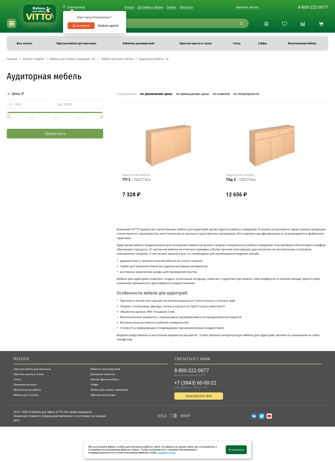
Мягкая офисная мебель (105, 379)
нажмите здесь (166, 452)
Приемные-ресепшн (25, 384)
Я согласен (236, 449)
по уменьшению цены (192, 94)
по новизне (221, 94)
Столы (17, 379)
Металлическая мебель (27, 389)
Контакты (186, 7)
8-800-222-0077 (313, 7)
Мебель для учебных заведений (109, 389)
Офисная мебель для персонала (32, 369)
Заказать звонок (247, 7)
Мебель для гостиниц (26, 395)
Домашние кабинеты (103, 374)
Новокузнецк (76, 7)
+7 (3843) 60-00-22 (195, 383)
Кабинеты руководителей (105, 369)
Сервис (171, 7)
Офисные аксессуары (103, 395)
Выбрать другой (108, 25)
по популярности (246, 94)
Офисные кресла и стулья (28, 374)
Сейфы (95, 384)
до (60, 104)
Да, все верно (81, 25)
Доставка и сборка (150, 7)
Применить (55, 133)
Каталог (22, 359)
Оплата (129, 7)
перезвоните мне (199, 396)
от (10, 104)
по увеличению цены (156, 94)
